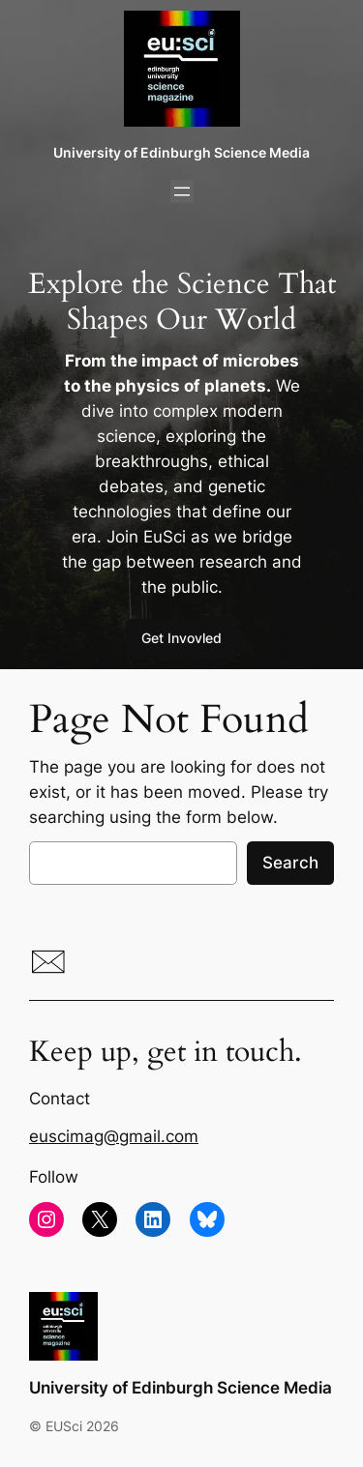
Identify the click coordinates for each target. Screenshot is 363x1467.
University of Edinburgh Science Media (181, 152)
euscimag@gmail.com (113, 1136)
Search (290, 862)
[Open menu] (182, 191)
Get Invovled (181, 638)
